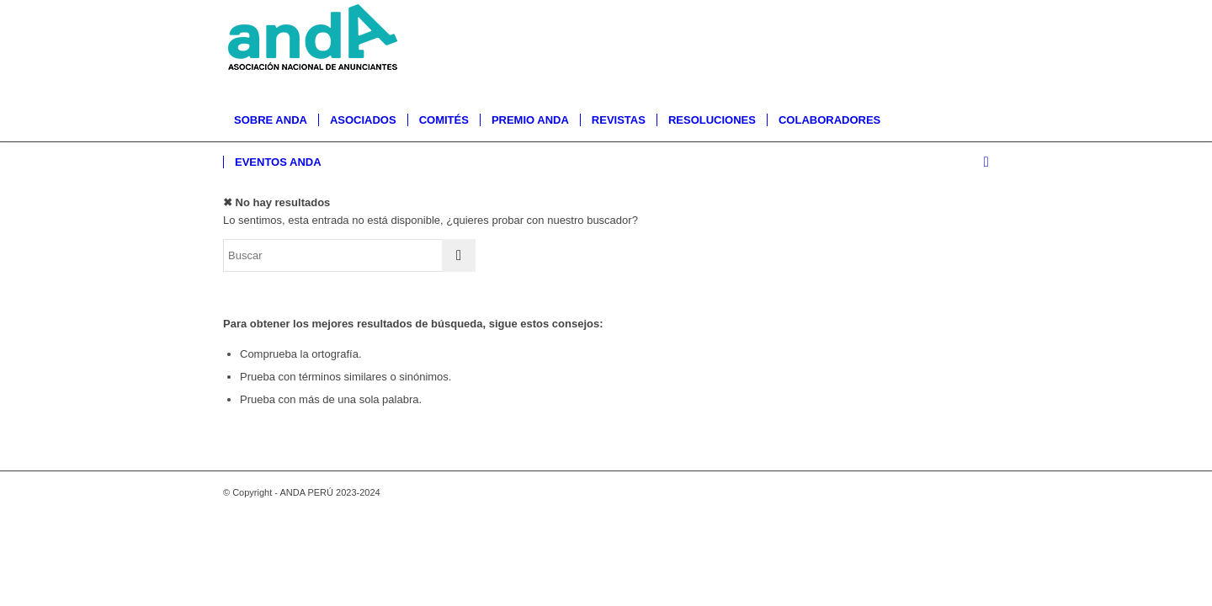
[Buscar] (981, 162)
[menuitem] (270, 120)
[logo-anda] (315, 49)
